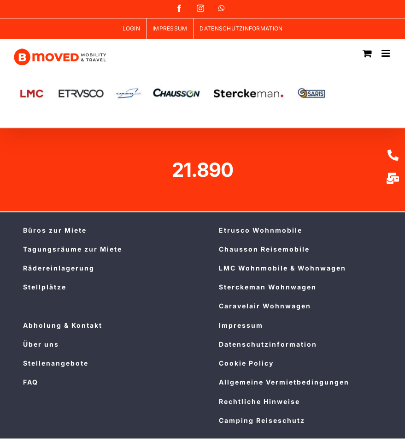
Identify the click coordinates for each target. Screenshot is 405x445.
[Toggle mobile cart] (367, 53)
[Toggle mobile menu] (386, 53)
